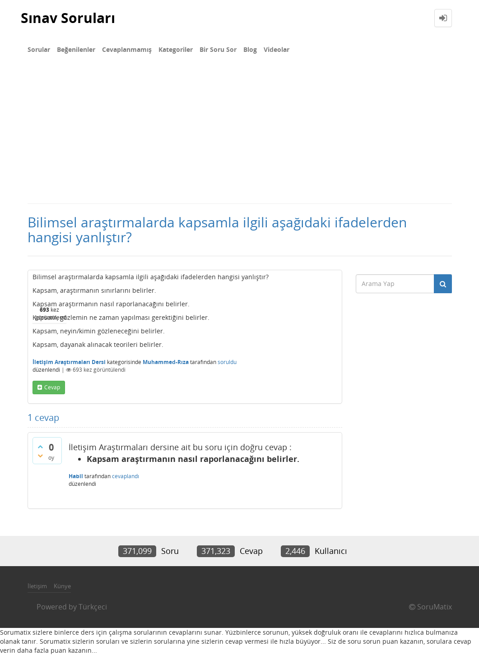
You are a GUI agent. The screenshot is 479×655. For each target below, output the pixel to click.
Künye (62, 586)
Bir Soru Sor (218, 49)
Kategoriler (175, 49)
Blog (250, 49)
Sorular (39, 49)
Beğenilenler (76, 49)
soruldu (227, 362)
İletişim (37, 586)
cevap (52, 387)
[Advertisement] (239, 135)
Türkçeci (93, 607)
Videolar (276, 49)
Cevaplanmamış (127, 49)
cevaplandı (125, 476)
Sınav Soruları (68, 18)
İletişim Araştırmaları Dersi (69, 362)
